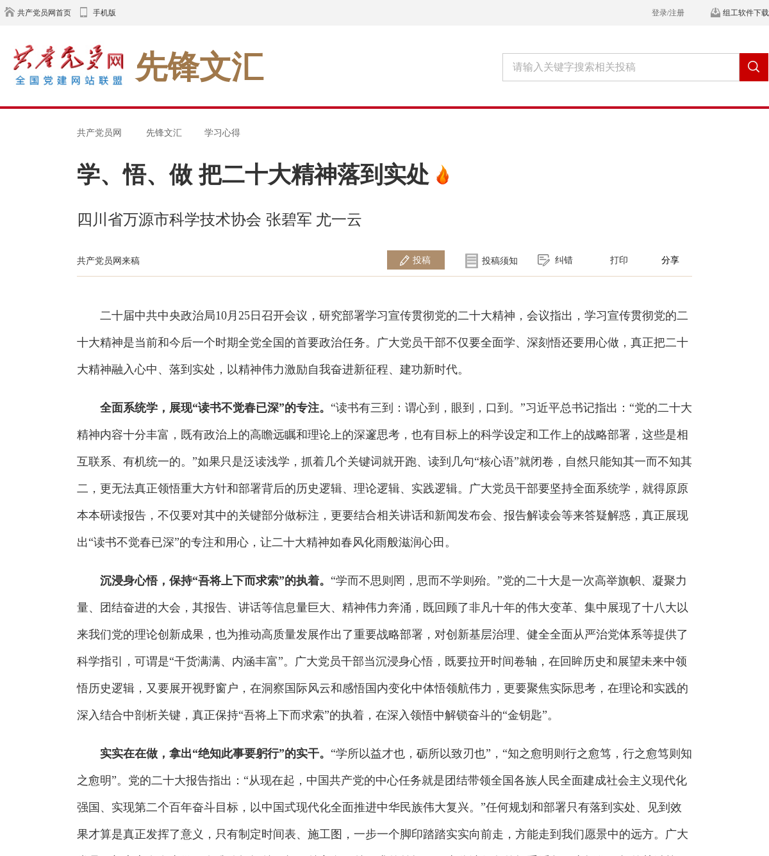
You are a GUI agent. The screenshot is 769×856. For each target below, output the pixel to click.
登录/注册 (668, 12)
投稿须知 (500, 260)
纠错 (564, 260)
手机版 (104, 12)
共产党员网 (99, 132)
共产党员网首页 (44, 12)
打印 (619, 260)
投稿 (422, 260)
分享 (670, 260)
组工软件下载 (746, 12)
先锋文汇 (164, 132)
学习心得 (222, 132)
